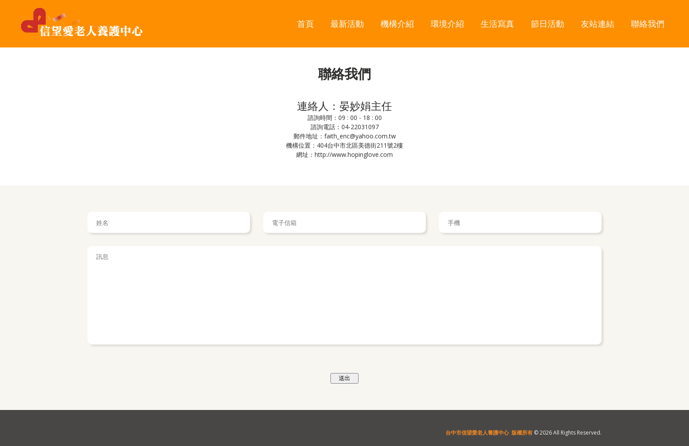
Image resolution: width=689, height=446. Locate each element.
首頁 (305, 23)
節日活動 (547, 23)
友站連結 (597, 23)
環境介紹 (447, 23)
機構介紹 (397, 23)
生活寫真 (497, 23)
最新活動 (347, 23)
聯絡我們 (647, 23)
